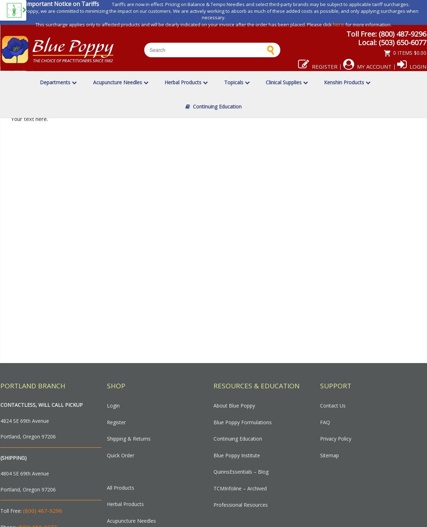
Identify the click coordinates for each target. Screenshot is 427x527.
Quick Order (120, 455)
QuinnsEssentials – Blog (241, 471)
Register (317, 66)
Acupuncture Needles (120, 82)
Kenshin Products (347, 82)
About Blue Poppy (234, 405)
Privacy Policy (335, 438)
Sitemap (329, 455)
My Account (367, 66)
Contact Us (333, 405)
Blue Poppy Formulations (243, 422)
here (338, 24)
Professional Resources (241, 504)
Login (411, 66)
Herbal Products (186, 82)
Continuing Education (213, 106)
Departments (58, 82)
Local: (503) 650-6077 (392, 42)
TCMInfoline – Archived (240, 488)
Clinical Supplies (287, 82)
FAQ (325, 422)
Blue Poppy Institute (237, 455)
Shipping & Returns (129, 438)
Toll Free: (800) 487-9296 (386, 34)
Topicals (237, 82)
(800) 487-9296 (42, 510)
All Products (120, 487)
